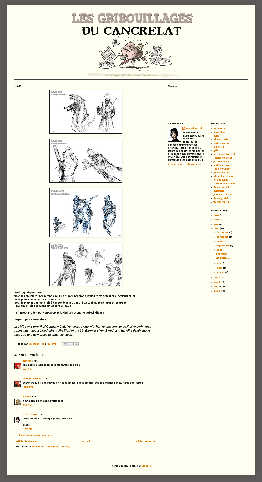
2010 (217, 228)
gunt (216, 136)
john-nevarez (221, 172)
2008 (217, 282)
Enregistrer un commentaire (35, 435)
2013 (217, 220)
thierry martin (221, 202)
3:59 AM (27, 405)
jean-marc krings (223, 195)
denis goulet (220, 198)
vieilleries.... (223, 258)
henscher (218, 191)
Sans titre (221, 254)
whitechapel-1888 (223, 176)
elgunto (27, 361)
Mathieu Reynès (32, 379)
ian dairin (219, 147)
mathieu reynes (222, 165)
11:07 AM (27, 429)
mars (219, 268)
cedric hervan (221, 143)
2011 (216, 224)
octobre (221, 241)
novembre (222, 237)
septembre (223, 246)
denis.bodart (221, 187)
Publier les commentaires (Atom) (50, 447)
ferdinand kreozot (224, 154)
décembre (222, 232)
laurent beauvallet (224, 184)
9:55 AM (27, 369)
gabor (217, 150)
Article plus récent (26, 441)
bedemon (219, 128)
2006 (217, 291)
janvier (220, 272)
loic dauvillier (221, 180)
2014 (217, 215)
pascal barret (36, 344)
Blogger (146, 466)
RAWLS (27, 397)
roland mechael (222, 158)
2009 (217, 278)
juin (218, 263)
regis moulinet (221, 169)
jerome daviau (221, 161)
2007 (217, 286)
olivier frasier (221, 139)
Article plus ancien (145, 441)
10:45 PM (28, 387)
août (219, 250)
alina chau (219, 132)
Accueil (85, 441)
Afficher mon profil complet (184, 164)
